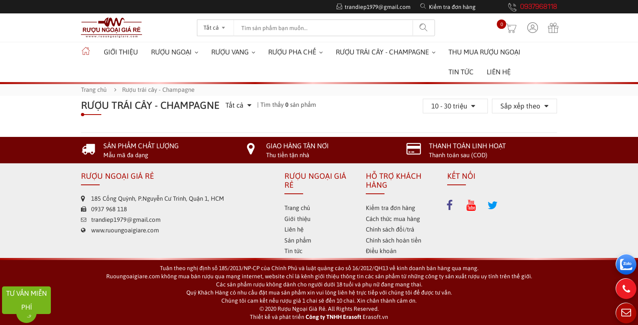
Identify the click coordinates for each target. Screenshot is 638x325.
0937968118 (538, 7)
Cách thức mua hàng (393, 218)
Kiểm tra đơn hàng (452, 7)
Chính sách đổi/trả (390, 229)
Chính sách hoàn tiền (393, 240)
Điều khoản (381, 250)
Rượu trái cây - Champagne (382, 52)
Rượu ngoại (171, 52)
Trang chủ (94, 89)
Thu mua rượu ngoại (484, 52)
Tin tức (461, 72)
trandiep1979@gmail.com (378, 7)
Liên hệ (499, 72)
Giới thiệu (121, 52)
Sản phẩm (297, 240)
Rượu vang (230, 52)
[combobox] (215, 25)
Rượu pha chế (292, 52)
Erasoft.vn (375, 317)
